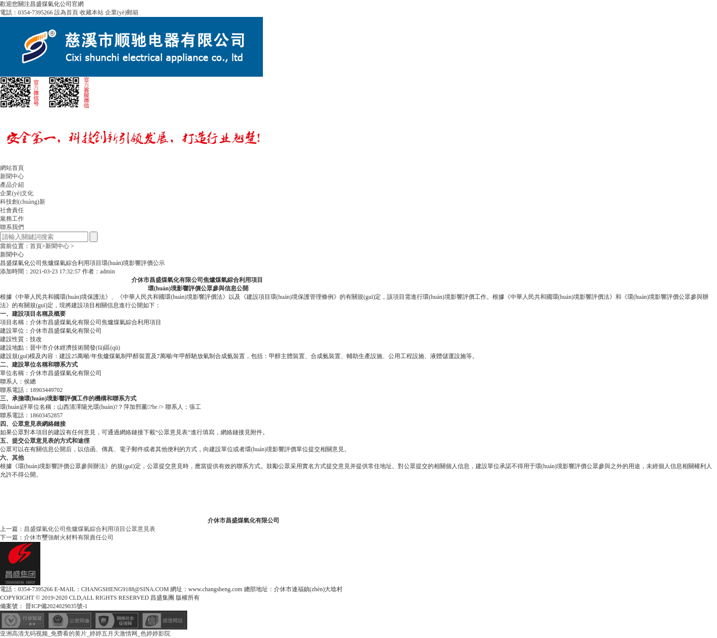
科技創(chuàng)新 (22, 201)
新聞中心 (12, 176)
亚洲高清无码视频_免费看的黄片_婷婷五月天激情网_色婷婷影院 (85, 633)
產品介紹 (12, 184)
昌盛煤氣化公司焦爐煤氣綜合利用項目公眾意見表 (89, 528)
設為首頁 (66, 12)
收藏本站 (92, 12)
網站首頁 (12, 167)
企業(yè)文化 (16, 193)
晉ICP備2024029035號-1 (56, 606)
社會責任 (12, 210)
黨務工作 (12, 218)
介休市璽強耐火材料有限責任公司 (69, 537)
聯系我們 (12, 227)
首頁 (36, 246)
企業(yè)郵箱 (121, 12)
